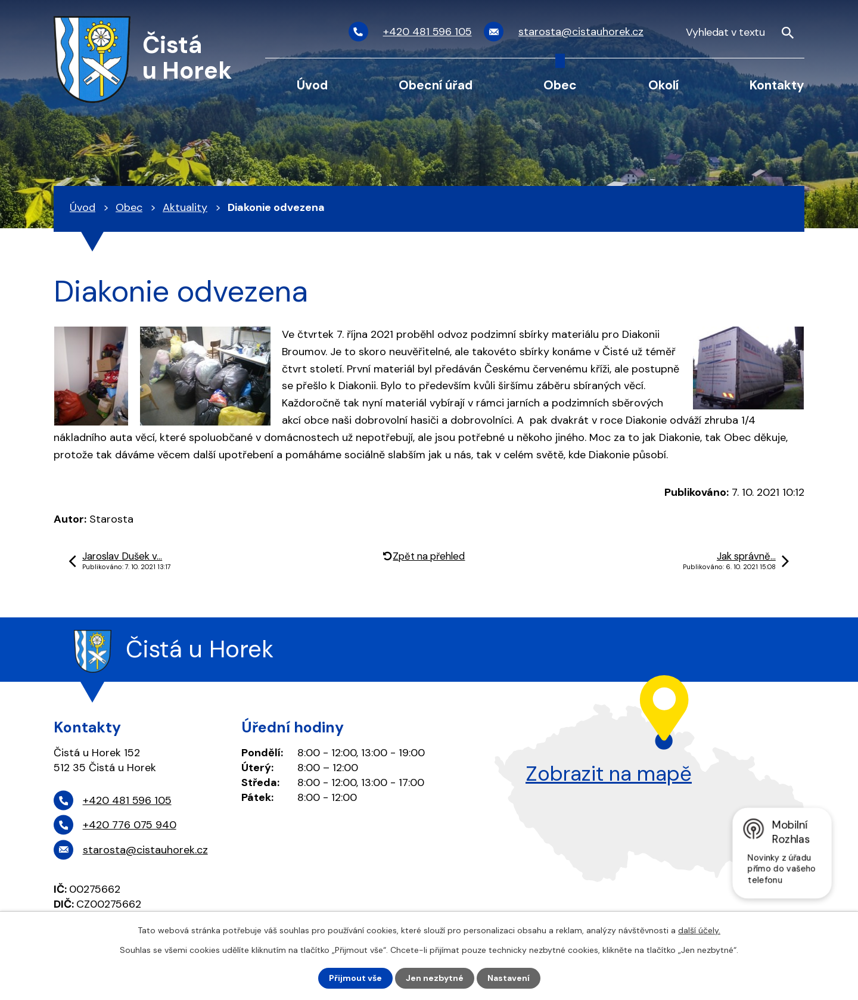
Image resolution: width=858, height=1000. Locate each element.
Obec (560, 85)
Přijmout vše (355, 978)
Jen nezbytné (435, 978)
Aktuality (185, 207)
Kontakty (777, 85)
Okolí (663, 85)
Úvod (312, 85)
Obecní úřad (435, 85)
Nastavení (508, 978)
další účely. (699, 930)
